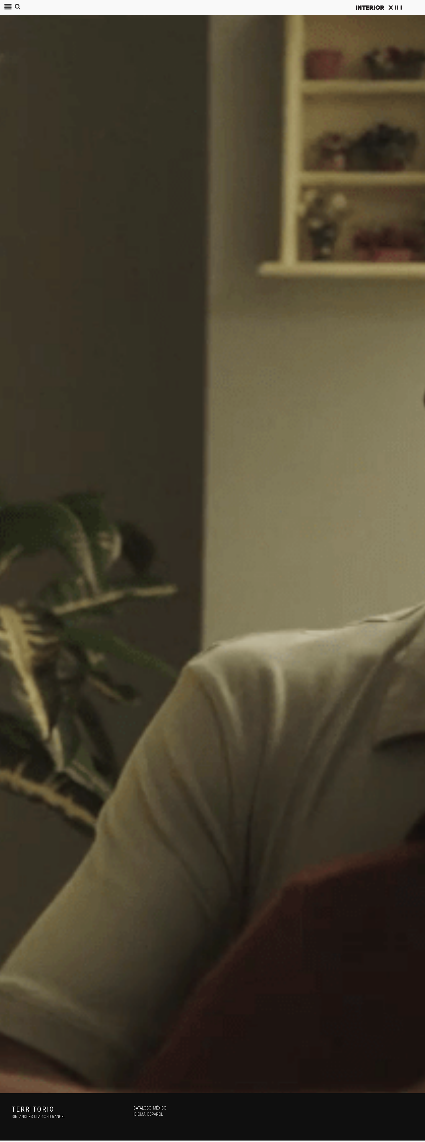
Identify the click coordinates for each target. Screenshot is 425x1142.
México (159, 1108)
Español (155, 1114)
